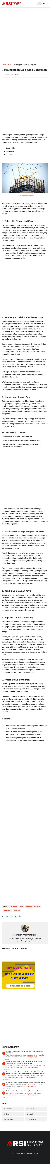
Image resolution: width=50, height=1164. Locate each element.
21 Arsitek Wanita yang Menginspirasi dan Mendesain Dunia (25, 1082)
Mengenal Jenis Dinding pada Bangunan (17, 436)
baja (21, 906)
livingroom (9, 1119)
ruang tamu (32, 1119)
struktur (9, 64)
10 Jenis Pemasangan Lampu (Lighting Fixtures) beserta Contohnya (24, 1052)
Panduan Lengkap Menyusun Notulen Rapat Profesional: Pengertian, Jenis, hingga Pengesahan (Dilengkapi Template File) (25, 1072)
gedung (29, 906)
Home (4, 64)
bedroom (32, 1109)
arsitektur (13, 906)
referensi (7, 910)
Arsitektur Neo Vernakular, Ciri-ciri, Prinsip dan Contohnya (25, 1091)
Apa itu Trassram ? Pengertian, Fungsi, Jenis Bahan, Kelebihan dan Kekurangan (21, 445)
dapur (8, 1114)
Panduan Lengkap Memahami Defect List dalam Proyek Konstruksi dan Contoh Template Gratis (24, 1062)
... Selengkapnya (31, 1057)
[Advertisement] (25, 35)
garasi (31, 1114)
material (37, 906)
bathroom (9, 1109)
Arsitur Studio (32, 1154)
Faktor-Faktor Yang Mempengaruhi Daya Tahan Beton (22, 440)
